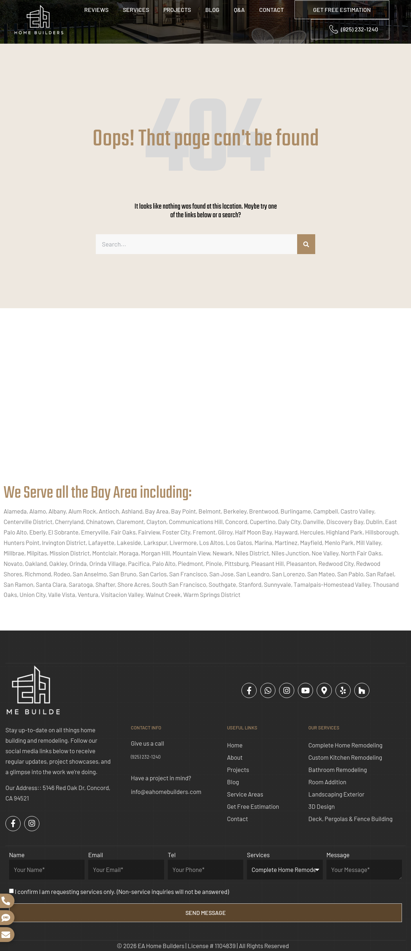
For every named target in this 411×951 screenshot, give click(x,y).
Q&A (239, 9)
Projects (177, 9)
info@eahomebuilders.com (166, 791)
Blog (212, 9)
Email (95, 854)
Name (17, 854)
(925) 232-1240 (145, 757)
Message (338, 854)
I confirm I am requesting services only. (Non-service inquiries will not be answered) (122, 891)
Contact (271, 9)
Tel (172, 854)
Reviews (96, 9)
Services (136, 9)
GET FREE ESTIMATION (342, 9)
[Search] (306, 244)
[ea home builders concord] (205, 403)
